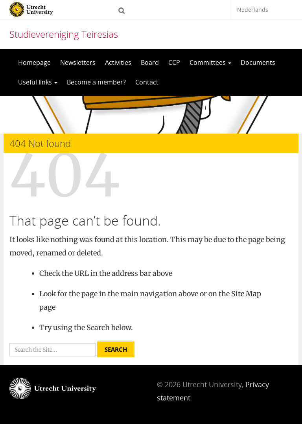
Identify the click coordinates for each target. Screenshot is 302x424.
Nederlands (252, 9)
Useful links (37, 82)
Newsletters (78, 62)
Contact (146, 82)
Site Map (246, 293)
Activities (118, 62)
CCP (174, 62)
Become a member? (96, 82)
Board (150, 62)
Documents (258, 62)
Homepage (34, 62)
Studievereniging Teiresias (63, 34)
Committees (210, 62)
